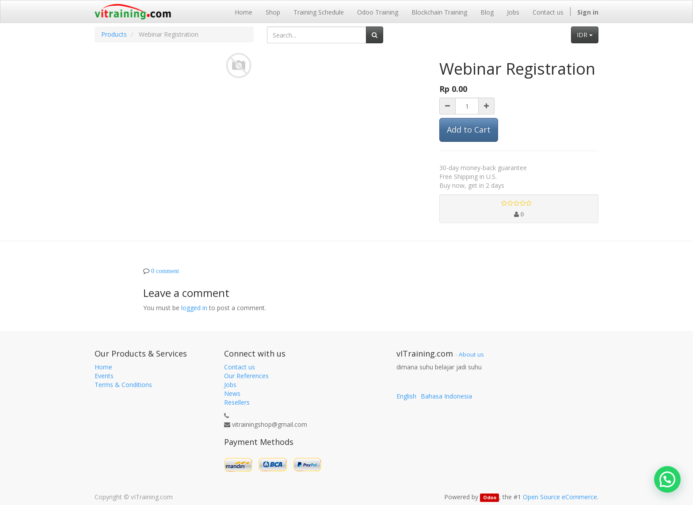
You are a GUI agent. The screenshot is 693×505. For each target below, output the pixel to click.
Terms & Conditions (123, 384)
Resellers (237, 402)
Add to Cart (469, 129)
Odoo (489, 497)
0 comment (165, 271)
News (232, 393)
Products (114, 34)
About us (471, 354)
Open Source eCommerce (560, 497)
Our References (246, 376)
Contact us (239, 367)
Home (103, 367)
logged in (194, 308)
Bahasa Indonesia (446, 396)
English (406, 396)
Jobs (230, 384)
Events (104, 376)
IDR (585, 34)
